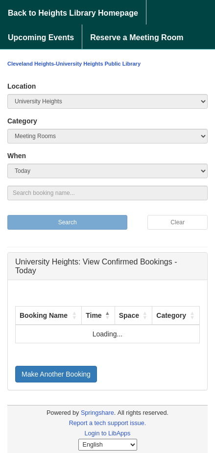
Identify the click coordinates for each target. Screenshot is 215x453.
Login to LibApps (108, 433)
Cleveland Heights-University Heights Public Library (74, 64)
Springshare (97, 412)
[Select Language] (107, 445)
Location (21, 86)
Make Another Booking (56, 374)
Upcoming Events (41, 37)
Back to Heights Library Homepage (73, 13)
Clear (177, 222)
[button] (74, 315)
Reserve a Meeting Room (136, 37)
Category (22, 121)
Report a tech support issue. (107, 423)
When (16, 156)
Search (67, 222)
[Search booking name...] (107, 193)
